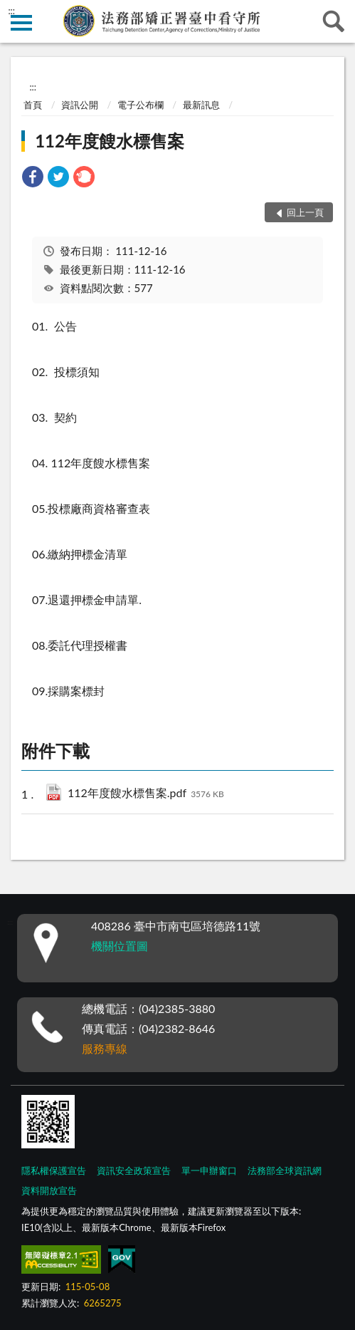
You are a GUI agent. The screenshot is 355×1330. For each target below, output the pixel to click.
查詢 (333, 21)
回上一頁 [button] (305, 212)
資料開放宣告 (49, 1190)
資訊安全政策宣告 (134, 1170)
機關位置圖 (119, 945)
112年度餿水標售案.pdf (146, 794)
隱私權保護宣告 (53, 1170)
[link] (32, 178)
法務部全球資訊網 (285, 1170)
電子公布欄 (140, 104)
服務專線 (104, 1048)
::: (11, 10)
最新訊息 (201, 104)
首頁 (32, 104)
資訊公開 (79, 104)
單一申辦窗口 (209, 1170)
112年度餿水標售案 (109, 140)
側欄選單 (21, 23)
